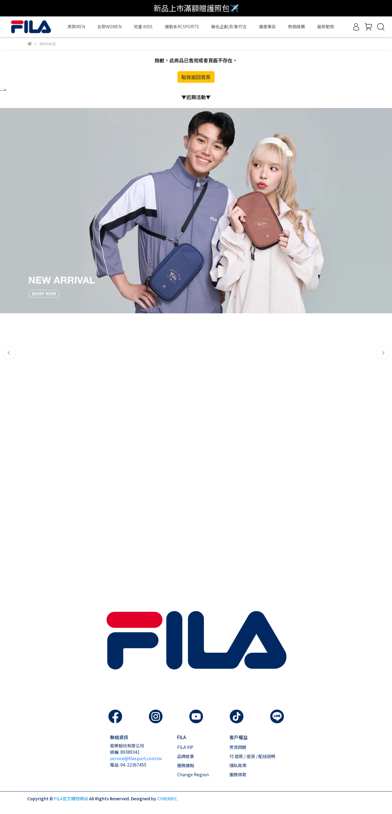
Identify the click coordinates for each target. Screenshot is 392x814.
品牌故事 (185, 756)
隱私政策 (237, 765)
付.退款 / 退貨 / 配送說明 (252, 756)
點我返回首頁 (196, 77)
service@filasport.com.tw (136, 758)
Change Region (193, 774)
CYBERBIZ (167, 798)
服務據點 (185, 765)
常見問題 (237, 747)
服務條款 (237, 774)
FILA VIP (185, 747)
